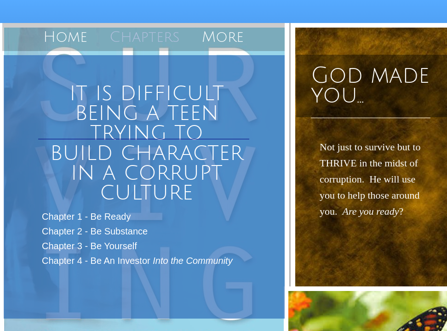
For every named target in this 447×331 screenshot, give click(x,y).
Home (65, 37)
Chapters (144, 37)
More (223, 37)
